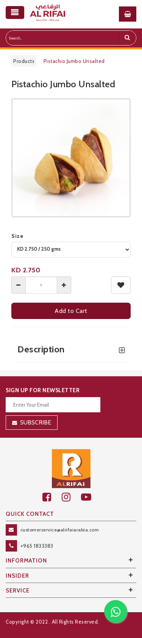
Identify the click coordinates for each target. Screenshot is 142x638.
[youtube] (90, 497)
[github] (71, 497)
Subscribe (35, 422)
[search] (127, 38)
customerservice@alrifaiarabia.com (59, 530)
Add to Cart (71, 310)
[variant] (71, 250)
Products (23, 61)
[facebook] (52, 497)
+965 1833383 (36, 546)
